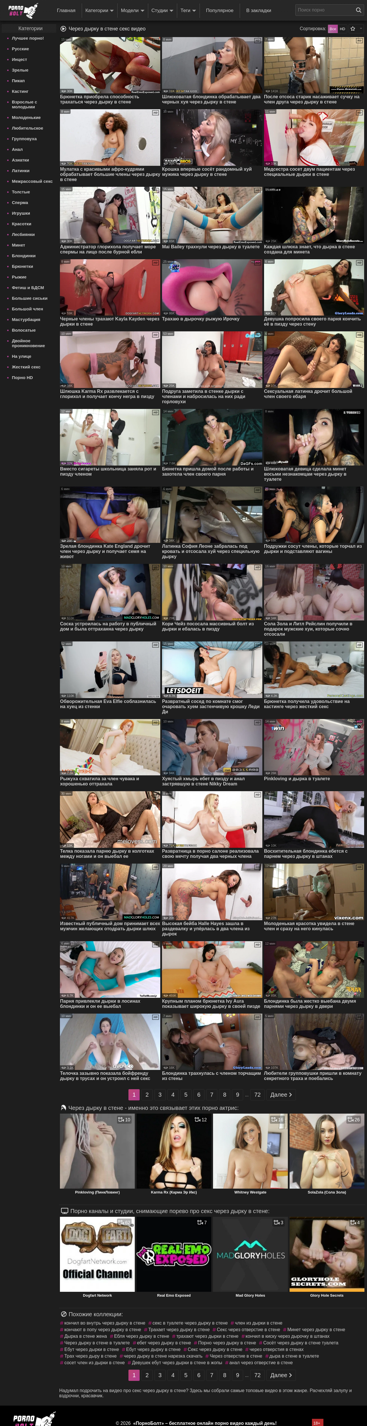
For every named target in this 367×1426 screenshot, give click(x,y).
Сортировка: (313, 28)
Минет (18, 245)
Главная (66, 10)
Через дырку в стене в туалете (97, 1342)
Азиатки (20, 159)
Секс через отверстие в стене (248, 1329)
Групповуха (24, 138)
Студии (162, 11)
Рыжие (19, 276)
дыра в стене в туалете (294, 1356)
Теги (188, 11)
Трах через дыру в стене (90, 1356)
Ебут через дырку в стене (153, 1349)
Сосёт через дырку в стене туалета (300, 1342)
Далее (281, 1094)
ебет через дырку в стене (164, 1342)
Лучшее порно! (28, 38)
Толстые (21, 191)
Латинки (21, 170)
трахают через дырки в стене (207, 1336)
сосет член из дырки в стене (94, 1362)
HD (342, 29)
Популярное (220, 10)
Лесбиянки (23, 234)
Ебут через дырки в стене (91, 1349)
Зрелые (20, 70)
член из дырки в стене (258, 1323)
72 (257, 1094)
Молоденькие (26, 117)
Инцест (19, 59)
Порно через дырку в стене (227, 1342)
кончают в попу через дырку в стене (102, 1329)
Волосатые (24, 330)
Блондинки (24, 255)
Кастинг (20, 91)
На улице (21, 356)
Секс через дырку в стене (215, 1349)
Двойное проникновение (28, 343)
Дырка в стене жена (85, 1336)
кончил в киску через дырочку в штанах (288, 1336)
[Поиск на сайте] (360, 10)
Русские (20, 48)
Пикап (18, 80)
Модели (133, 11)
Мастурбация (26, 319)
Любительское (27, 128)
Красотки (21, 223)
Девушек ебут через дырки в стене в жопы (177, 1362)
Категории (99, 11)
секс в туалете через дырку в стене (190, 1323)
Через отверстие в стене (236, 1356)
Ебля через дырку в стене (141, 1336)
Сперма (20, 202)
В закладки (258, 10)
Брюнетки (22, 266)
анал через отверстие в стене (261, 1362)
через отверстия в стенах (276, 1349)
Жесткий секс (26, 366)
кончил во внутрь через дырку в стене (104, 1323)
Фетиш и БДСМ (28, 287)
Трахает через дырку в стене (179, 1329)
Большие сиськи (29, 298)
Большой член (27, 308)
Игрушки (21, 213)
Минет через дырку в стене (316, 1329)
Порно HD (22, 377)
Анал (17, 149)
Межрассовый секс (32, 181)
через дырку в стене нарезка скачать (163, 1356)
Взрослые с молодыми (24, 104)
